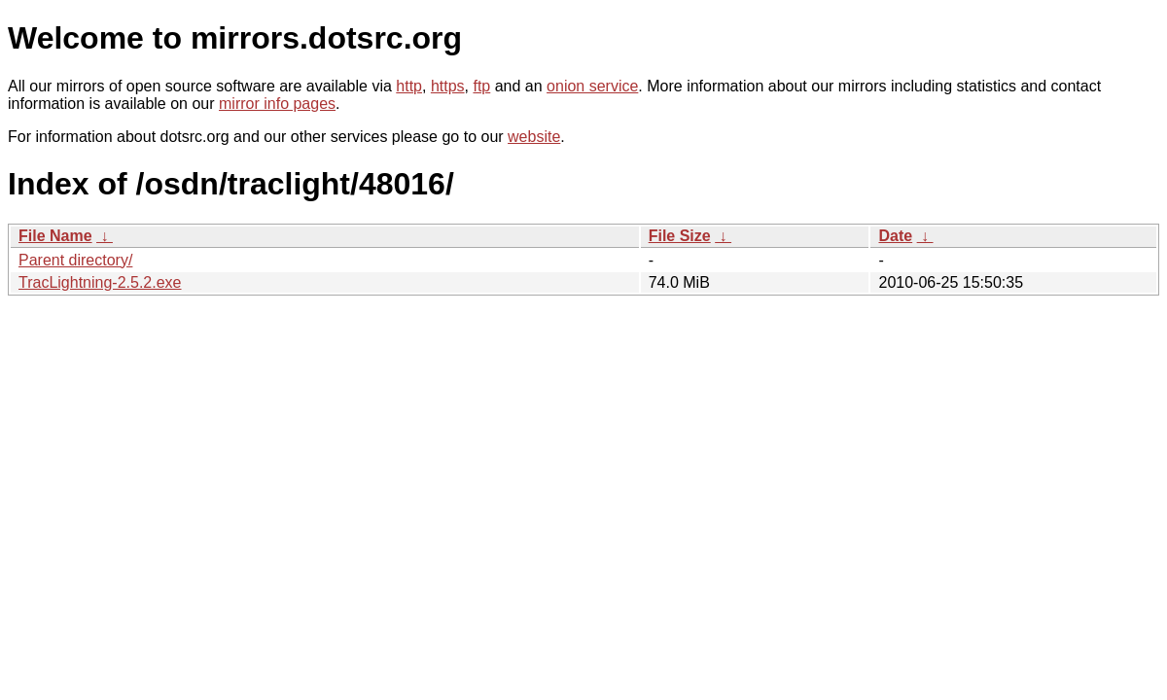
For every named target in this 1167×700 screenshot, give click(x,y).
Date (895, 236)
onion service (592, 86)
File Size (680, 236)
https (448, 86)
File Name (55, 236)
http (409, 86)
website (534, 136)
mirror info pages (277, 103)
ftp (481, 86)
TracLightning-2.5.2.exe (100, 282)
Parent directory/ (75, 260)
